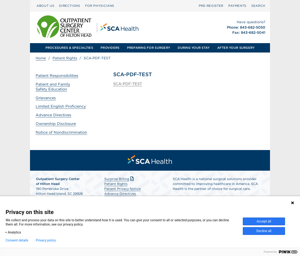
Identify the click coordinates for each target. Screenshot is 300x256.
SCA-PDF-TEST (127, 84)
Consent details (17, 240)
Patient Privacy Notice (122, 189)
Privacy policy (46, 240)
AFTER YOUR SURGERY (236, 47)
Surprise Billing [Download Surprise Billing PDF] (119, 179)
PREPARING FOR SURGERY (148, 47)
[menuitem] (45, 6)
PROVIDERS (110, 47)
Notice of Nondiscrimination (61, 132)
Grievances (46, 98)
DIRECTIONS (69, 6)
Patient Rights (64, 58)
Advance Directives (53, 115)
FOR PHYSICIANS (99, 6)
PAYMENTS (237, 6)
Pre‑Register (211, 6)
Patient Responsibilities (57, 75)
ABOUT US (45, 6)
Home (41, 58)
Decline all (263, 231)
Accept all (264, 221)
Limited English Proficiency (61, 106)
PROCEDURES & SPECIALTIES (69, 47)
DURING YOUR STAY (194, 47)
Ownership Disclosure (56, 123)
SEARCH (258, 6)
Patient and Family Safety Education (53, 86)
